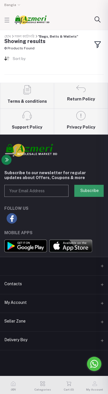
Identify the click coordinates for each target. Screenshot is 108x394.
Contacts (13, 284)
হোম (7, 36)
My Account (15, 302)
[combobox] (31, 59)
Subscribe (89, 190)
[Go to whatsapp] (94, 364)
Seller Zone (15, 321)
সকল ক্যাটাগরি (24, 36)
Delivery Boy (15, 339)
